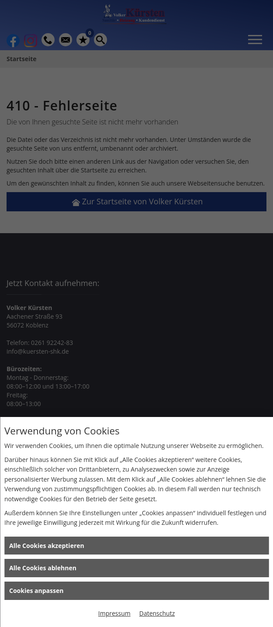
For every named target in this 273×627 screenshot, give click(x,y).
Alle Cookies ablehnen (42, 568)
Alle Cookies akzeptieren (46, 545)
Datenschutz (157, 613)
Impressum (114, 613)
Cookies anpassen (36, 590)
